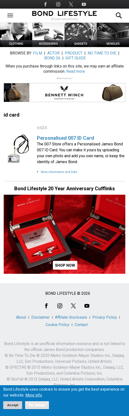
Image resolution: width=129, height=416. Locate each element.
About (21, 317)
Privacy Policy (104, 317)
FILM (37, 53)
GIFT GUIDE (75, 58)
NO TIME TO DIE (102, 53)
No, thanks (37, 405)
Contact (81, 324)
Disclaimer (40, 317)
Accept (12, 405)
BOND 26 (52, 58)
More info (33, 395)
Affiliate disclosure (71, 317)
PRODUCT (73, 53)
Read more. (76, 71)
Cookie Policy (57, 324)
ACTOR (53, 53)
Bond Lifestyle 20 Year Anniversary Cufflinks (64, 188)
